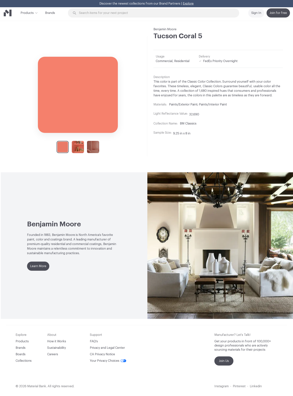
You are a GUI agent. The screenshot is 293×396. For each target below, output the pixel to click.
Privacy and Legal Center (107, 347)
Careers (52, 354)
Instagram (221, 386)
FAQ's (94, 341)
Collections (24, 360)
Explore (188, 3)
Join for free (278, 12)
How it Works (56, 341)
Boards (21, 354)
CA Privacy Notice (102, 354)
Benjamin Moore (164, 29)
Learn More (38, 266)
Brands (50, 12)
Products (27, 12)
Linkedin (256, 386)
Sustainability (56, 347)
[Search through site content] (155, 13)
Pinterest (239, 386)
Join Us (224, 360)
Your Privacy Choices (108, 361)
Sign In (256, 12)
